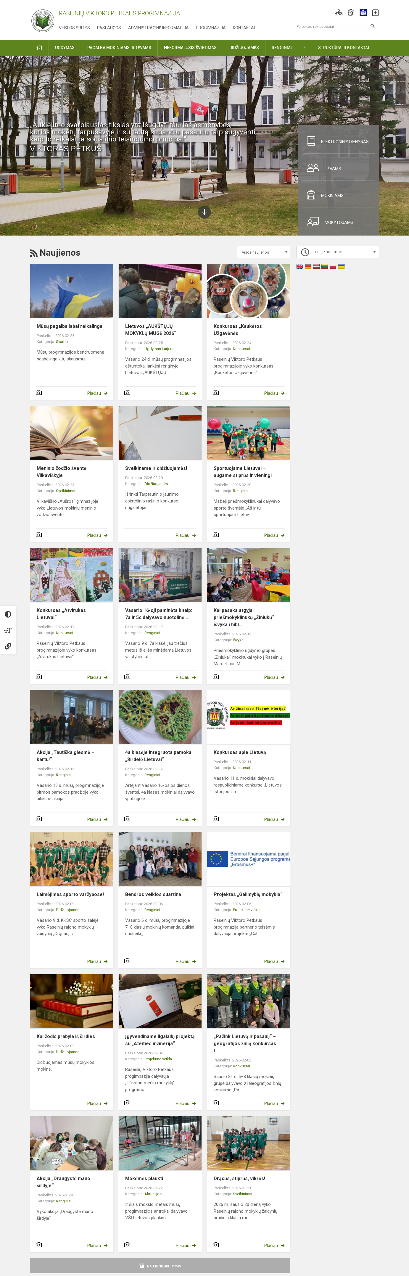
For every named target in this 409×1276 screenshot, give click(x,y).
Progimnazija (211, 27)
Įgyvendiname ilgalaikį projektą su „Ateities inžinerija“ (160, 1040)
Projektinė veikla (246, 910)
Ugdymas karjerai (159, 349)
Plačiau (94, 393)
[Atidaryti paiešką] (373, 26)
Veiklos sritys (74, 27)
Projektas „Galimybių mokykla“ (248, 894)
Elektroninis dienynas (335, 141)
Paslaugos (109, 27)
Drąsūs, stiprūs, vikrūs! (239, 1178)
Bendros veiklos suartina (153, 894)
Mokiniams (323, 194)
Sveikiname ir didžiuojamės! (156, 468)
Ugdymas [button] (65, 47)
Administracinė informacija (158, 27)
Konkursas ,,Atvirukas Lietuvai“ (61, 614)
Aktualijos (153, 1194)
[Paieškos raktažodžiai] (335, 26)
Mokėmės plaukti (144, 1178)
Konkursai (241, 349)
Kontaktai (244, 27)
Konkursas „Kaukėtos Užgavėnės (238, 329)
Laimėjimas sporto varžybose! (70, 894)
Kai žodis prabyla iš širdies (66, 1036)
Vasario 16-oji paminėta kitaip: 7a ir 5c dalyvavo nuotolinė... (158, 614)
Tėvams (321, 168)
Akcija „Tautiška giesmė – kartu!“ (65, 756)
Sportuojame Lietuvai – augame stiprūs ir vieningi (243, 471)
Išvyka (238, 640)
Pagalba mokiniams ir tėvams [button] (119, 47)
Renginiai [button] (282, 47)
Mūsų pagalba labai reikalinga (69, 326)
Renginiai (241, 491)
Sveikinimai (65, 491)
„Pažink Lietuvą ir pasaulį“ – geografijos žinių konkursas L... (245, 1043)
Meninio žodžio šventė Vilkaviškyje (61, 471)
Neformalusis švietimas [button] (190, 47)
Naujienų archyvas (164, 1266)
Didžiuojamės (156, 483)
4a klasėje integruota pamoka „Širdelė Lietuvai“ (158, 756)
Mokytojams (327, 221)
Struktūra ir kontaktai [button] (343, 47)
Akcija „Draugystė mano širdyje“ (63, 1182)
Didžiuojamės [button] (244, 47)
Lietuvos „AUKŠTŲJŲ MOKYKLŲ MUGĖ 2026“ (150, 329)
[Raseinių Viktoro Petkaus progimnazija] (46, 19)
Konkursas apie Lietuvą (240, 752)
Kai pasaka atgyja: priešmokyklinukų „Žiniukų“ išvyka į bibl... (244, 617)
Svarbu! (62, 341)
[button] (339, 12)
